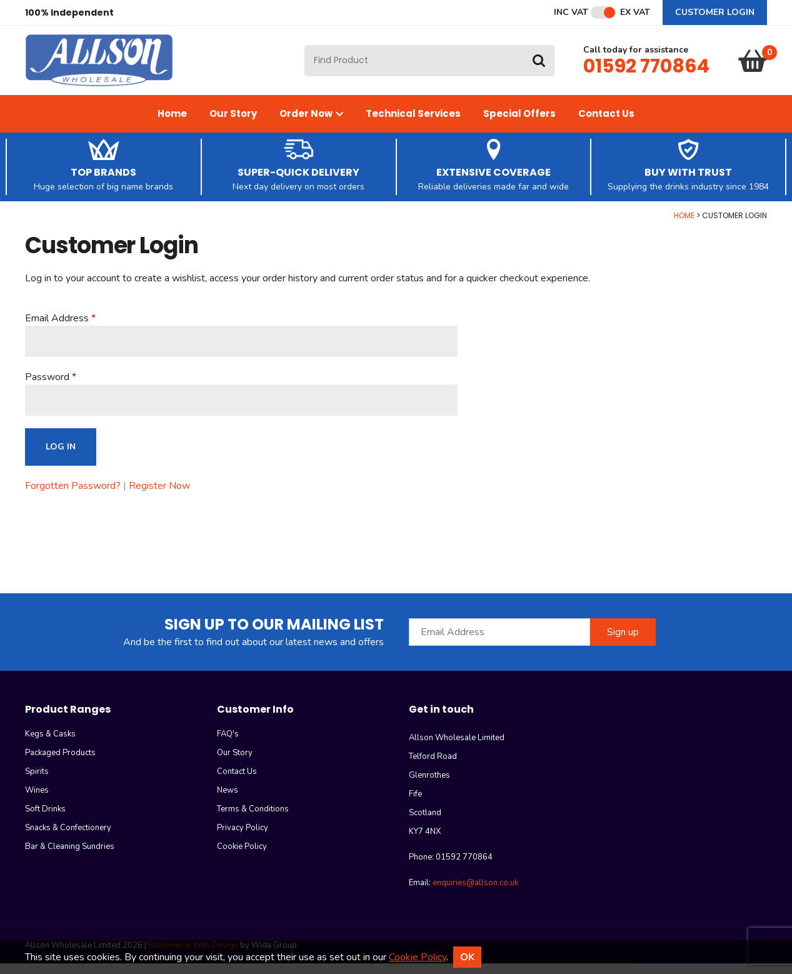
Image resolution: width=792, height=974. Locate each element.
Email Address (57, 329)
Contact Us (606, 124)
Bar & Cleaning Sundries (69, 857)
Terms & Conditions (253, 819)
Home (172, 124)
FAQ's (228, 744)
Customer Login (714, 12)
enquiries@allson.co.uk (475, 893)
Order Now (311, 124)
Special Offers (519, 124)
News (227, 800)
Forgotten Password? (73, 496)
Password (47, 387)
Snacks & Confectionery (68, 838)
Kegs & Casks (50, 744)
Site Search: (304, 50)
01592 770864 (646, 71)
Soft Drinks (45, 819)
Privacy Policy (242, 838)
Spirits (37, 782)
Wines (37, 800)
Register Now (159, 496)
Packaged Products (60, 763)
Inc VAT (571, 12)
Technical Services (413, 124)
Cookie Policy (242, 857)
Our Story (233, 124)
